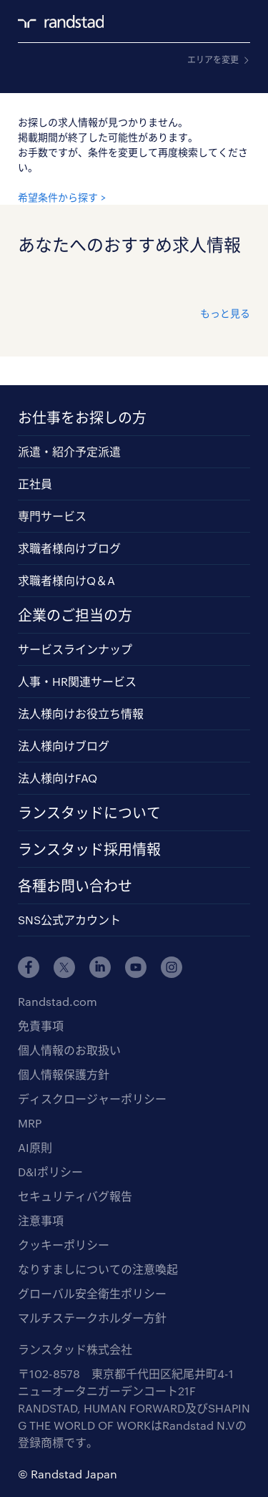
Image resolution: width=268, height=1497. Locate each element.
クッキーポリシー (63, 1244)
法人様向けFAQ (57, 778)
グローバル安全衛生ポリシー (92, 1293)
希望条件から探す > (62, 197)
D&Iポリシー (50, 1171)
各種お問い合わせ (75, 885)
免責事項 (41, 1025)
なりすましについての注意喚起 (98, 1269)
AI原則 (35, 1147)
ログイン (215, 22)
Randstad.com (57, 1001)
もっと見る (225, 313)
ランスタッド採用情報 (89, 849)
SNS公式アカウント (69, 919)
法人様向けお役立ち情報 (81, 713)
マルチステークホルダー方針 (92, 1317)
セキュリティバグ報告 (75, 1196)
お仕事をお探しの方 (82, 417)
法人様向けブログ (63, 745)
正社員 (35, 483)
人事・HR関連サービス (77, 681)
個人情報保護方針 (63, 1074)
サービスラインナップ (75, 649)
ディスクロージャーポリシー (92, 1098)
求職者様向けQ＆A (66, 580)
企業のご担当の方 (75, 615)
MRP (29, 1123)
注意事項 (41, 1220)
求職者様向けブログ (69, 548)
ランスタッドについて (89, 812)
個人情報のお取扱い (69, 1050)
